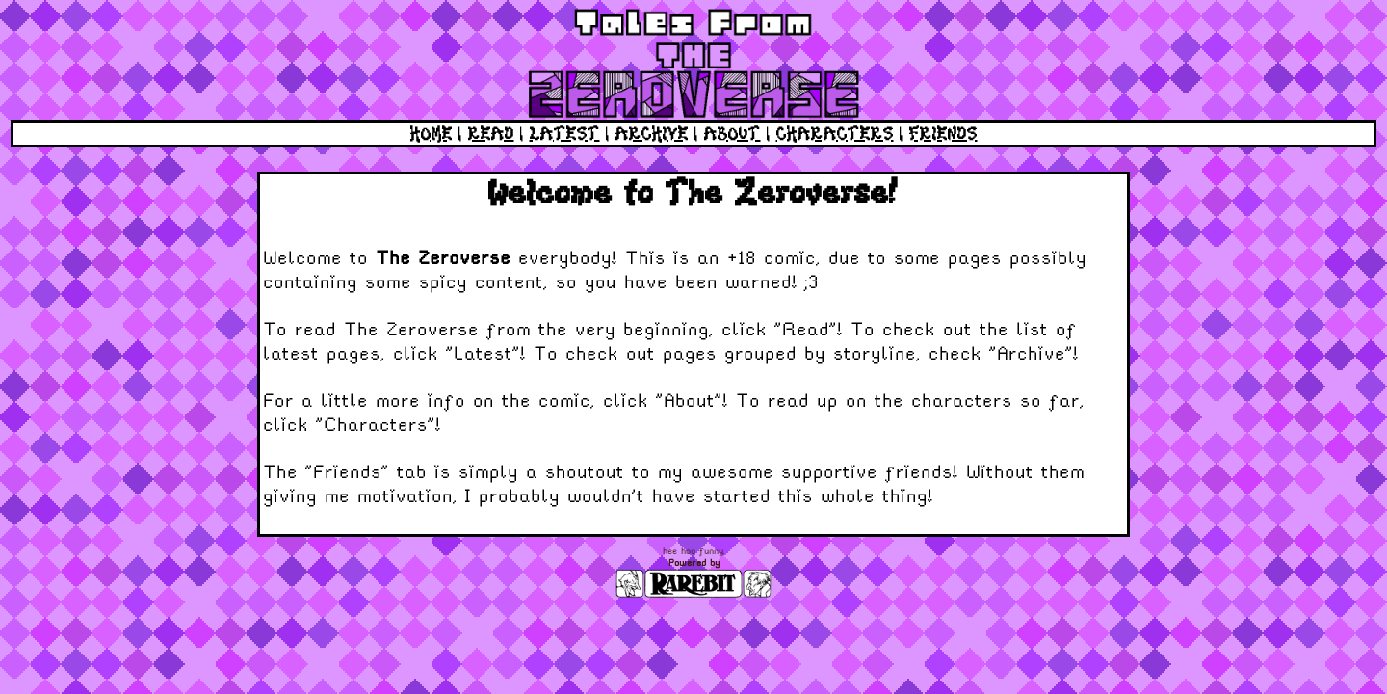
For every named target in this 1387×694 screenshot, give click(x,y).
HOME (431, 134)
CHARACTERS (835, 134)
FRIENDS (943, 134)
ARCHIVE (652, 134)
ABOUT (732, 134)
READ (491, 134)
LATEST (565, 134)
